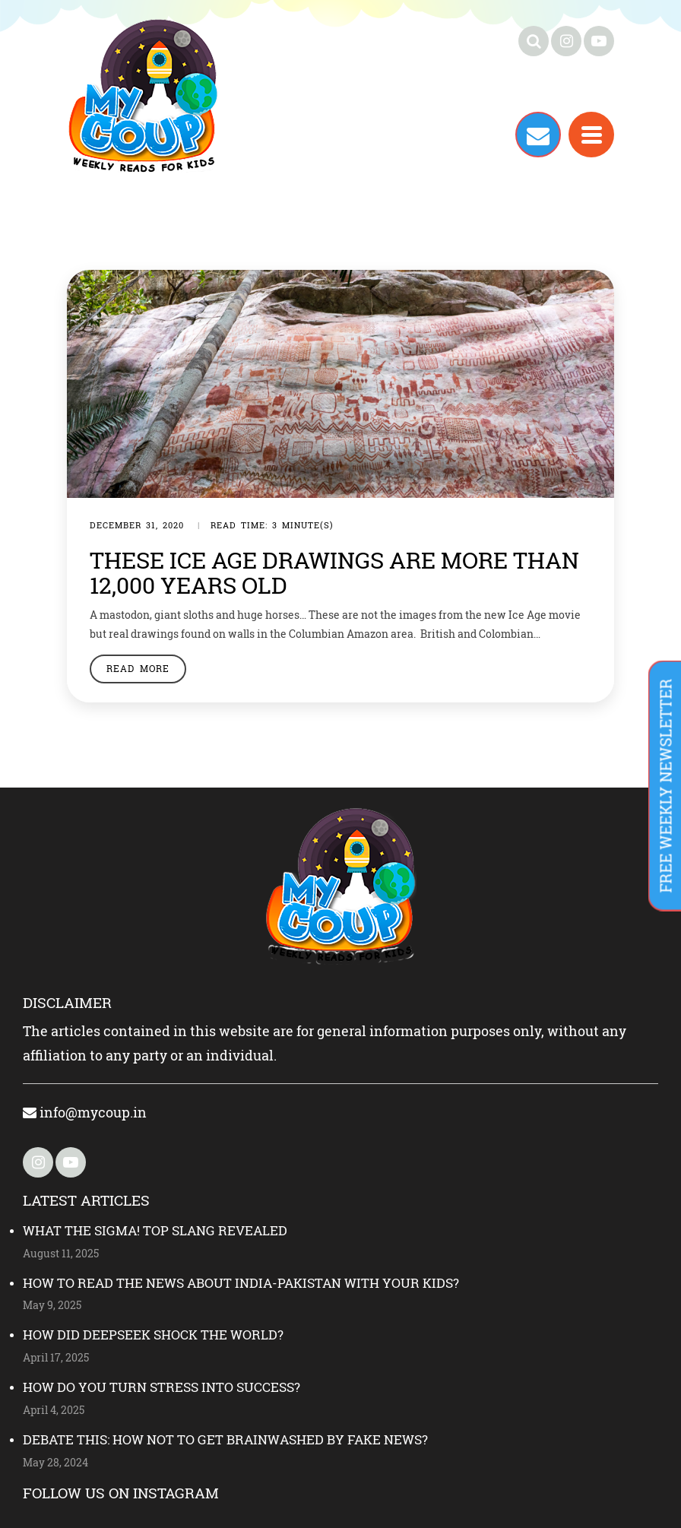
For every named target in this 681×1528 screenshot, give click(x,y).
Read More (137, 668)
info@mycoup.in (85, 1112)
